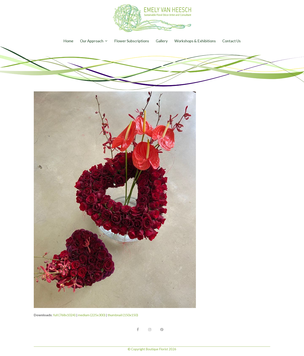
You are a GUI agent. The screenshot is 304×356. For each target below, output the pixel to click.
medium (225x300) (91, 315)
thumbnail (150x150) (123, 315)
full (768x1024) (64, 315)
